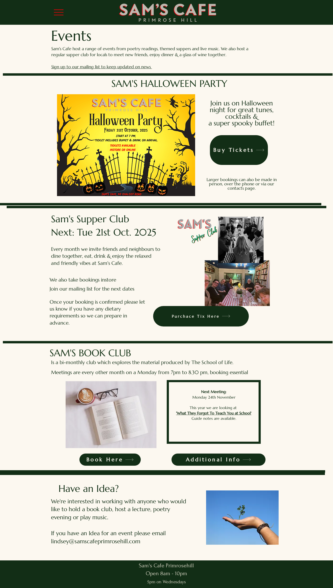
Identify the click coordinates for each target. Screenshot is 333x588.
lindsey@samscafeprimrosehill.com (95, 541)
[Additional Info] (218, 460)
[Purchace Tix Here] (201, 316)
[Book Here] (110, 460)
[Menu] (58, 12)
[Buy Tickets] (239, 150)
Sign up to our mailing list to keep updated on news (101, 66)
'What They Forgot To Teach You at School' (213, 413)
